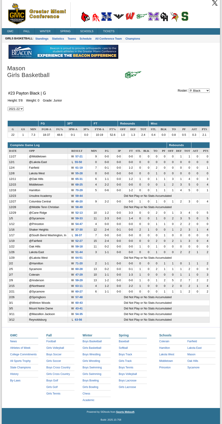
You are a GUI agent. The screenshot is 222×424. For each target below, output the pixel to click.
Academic (88, 400)
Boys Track (125, 354)
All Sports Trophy (20, 361)
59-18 (79, 246)
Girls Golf (52, 387)
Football (51, 341)
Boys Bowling (91, 380)
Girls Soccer (53, 361)
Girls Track (125, 361)
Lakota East (194, 347)
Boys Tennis (126, 367)
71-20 (79, 263)
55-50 (78, 162)
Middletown (166, 361)
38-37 (78, 235)
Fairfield (192, 341)
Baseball (124, 341)
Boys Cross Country (58, 367)
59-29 (79, 280)
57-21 (79, 156)
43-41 (79, 308)
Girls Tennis (53, 393)
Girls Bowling (90, 387)
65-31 (79, 179)
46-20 (79, 201)
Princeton (165, 367)
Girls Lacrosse (127, 387)
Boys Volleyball (128, 374)
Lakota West (166, 354)
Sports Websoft (125, 411)
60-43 (79, 302)
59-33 (79, 218)
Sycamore (193, 367)
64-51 (79, 257)
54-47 (79, 224)
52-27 (79, 241)
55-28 (79, 173)
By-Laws (15, 380)
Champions (133, 38)
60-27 (79, 291)
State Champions (20, 367)
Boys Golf (52, 380)
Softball (123, 347)
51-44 (79, 252)
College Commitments (23, 354)
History (14, 374)
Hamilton (164, 347)
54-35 (79, 314)
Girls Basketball (92, 347)
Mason (191, 354)
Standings (41, 38)
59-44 (79, 195)
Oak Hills (192, 361)
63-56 (78, 319)
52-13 (79, 212)
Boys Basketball (92, 341)
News (13, 341)
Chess (86, 393)
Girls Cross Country (58, 374)
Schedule (86, 38)
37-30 (79, 229)
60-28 (79, 269)
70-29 (79, 190)
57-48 (79, 297)
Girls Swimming (92, 374)
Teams (72, 38)
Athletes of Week (20, 347)
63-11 (79, 286)
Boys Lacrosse (128, 380)
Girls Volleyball (55, 347)
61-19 (79, 167)
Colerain (164, 341)
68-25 (79, 184)
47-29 (79, 274)
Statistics (58, 38)
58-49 (79, 207)
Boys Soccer (53, 354)
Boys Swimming (92, 367)
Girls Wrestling (91, 361)
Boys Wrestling (92, 354)
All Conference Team (108, 38)
